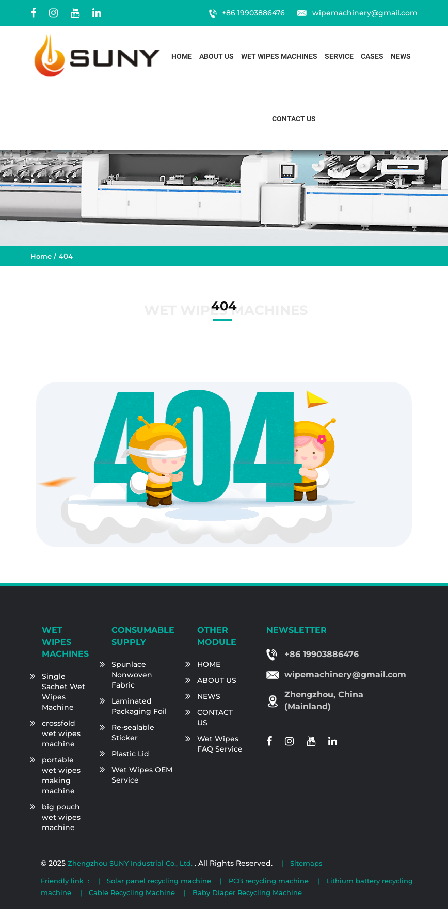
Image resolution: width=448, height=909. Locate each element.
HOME (208, 664)
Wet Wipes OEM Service (141, 775)
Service (339, 56)
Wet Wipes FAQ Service (220, 744)
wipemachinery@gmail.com (365, 13)
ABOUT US (216, 680)
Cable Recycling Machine (132, 892)
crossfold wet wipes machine (61, 733)
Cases (372, 56)
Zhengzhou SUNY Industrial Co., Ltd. (131, 863)
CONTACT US (215, 717)
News (401, 56)
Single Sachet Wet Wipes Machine (63, 692)
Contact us (294, 119)
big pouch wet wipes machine (61, 817)
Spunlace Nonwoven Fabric (131, 675)
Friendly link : (65, 880)
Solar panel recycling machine (159, 880)
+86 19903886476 (253, 13)
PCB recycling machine (269, 880)
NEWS (208, 696)
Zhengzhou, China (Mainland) (323, 700)
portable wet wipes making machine (61, 775)
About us (216, 56)
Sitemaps (306, 863)
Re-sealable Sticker (132, 732)
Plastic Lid (130, 753)
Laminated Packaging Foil (139, 706)
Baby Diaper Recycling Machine (247, 892)
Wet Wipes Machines (279, 56)
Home (181, 56)
